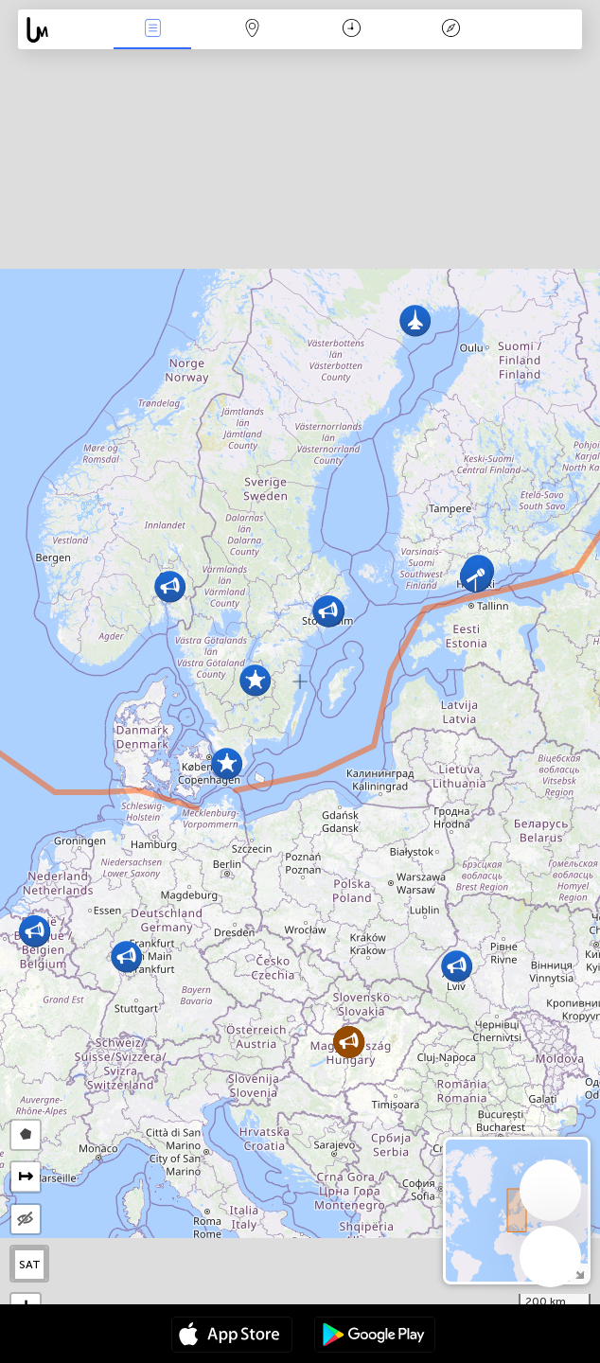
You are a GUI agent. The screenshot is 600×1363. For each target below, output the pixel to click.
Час (352, 30)
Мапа (251, 30)
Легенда (451, 30)
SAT (30, 1264)
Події (152, 30)
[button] (169, 586)
